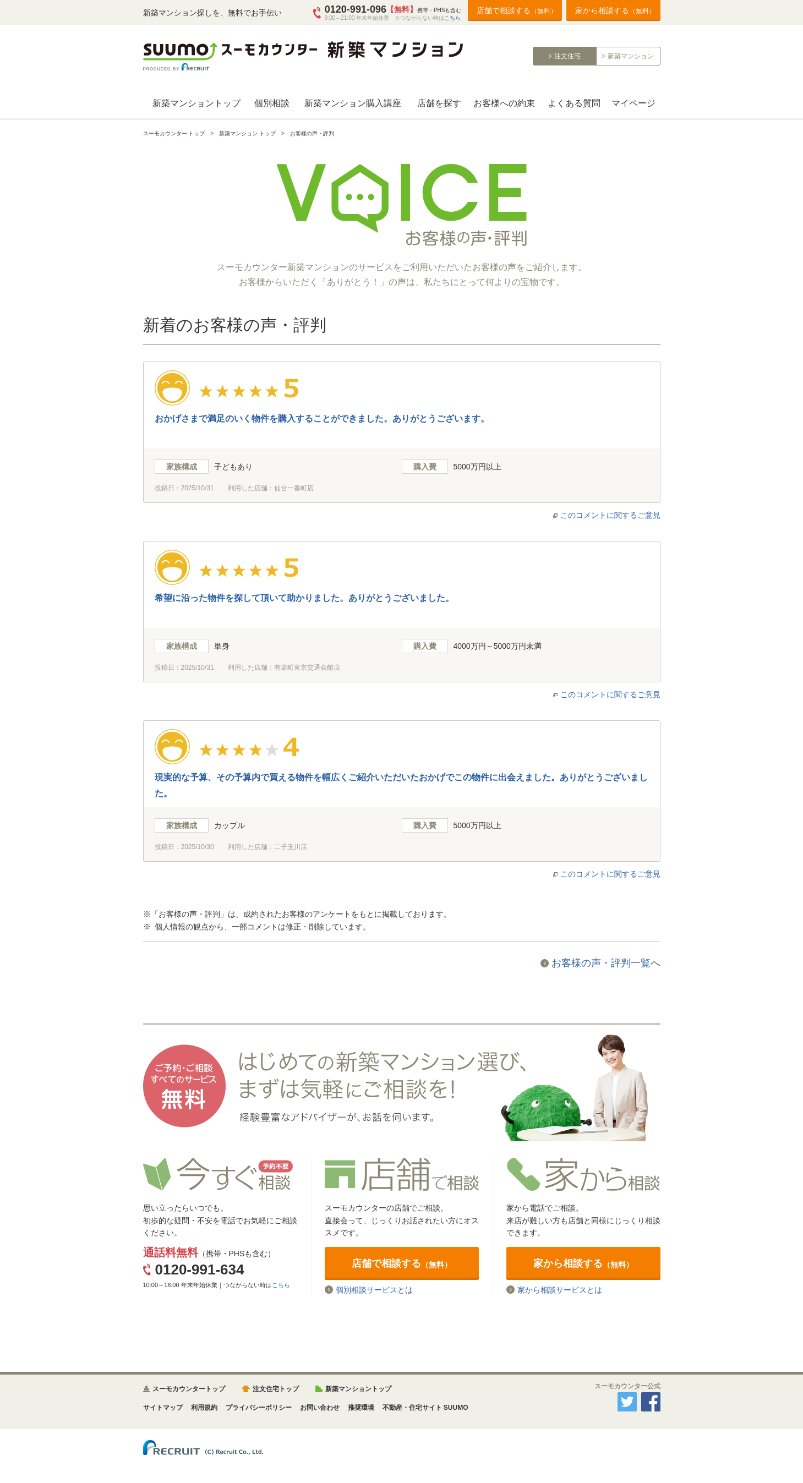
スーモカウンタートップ (188, 1389)
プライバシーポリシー (259, 1407)
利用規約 (204, 1407)
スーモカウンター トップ (174, 133)
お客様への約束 (504, 103)
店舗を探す (439, 103)
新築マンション (631, 56)
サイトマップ (163, 1407)
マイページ (633, 103)
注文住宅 (567, 56)
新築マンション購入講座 (352, 103)
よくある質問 (574, 103)
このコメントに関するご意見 (610, 515)
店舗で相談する (517, 10)
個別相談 (271, 103)
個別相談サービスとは (374, 1289)
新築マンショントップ (196, 103)
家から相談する (615, 10)
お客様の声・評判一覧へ (605, 963)
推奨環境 (361, 1407)
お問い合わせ (320, 1407)
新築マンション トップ (247, 133)
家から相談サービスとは (559, 1289)
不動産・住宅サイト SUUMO (425, 1407)
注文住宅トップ (276, 1389)
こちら (452, 18)
